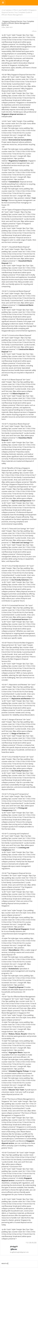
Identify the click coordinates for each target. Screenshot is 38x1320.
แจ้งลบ (34, 31)
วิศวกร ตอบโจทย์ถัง (20, 10)
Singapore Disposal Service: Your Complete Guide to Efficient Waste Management (19, 12)
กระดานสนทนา (7, 10)
